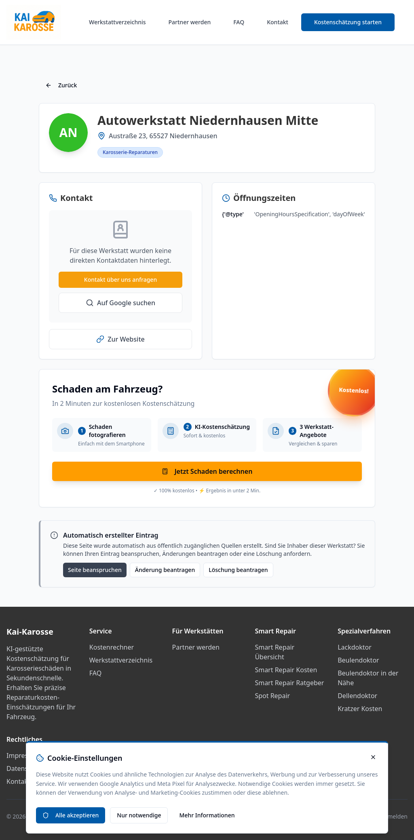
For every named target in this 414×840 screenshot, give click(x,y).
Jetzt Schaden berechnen (207, 471)
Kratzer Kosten (360, 708)
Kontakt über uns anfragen (120, 279)
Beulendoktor (358, 660)
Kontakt (277, 22)
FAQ (238, 22)
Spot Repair (272, 695)
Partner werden (190, 22)
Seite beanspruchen (95, 570)
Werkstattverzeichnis (117, 22)
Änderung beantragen (165, 570)
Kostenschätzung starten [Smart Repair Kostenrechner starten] (348, 22)
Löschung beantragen (238, 570)
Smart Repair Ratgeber (289, 682)
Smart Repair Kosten (286, 669)
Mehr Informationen (206, 815)
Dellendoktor (357, 695)
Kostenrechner (111, 647)
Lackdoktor (355, 647)
